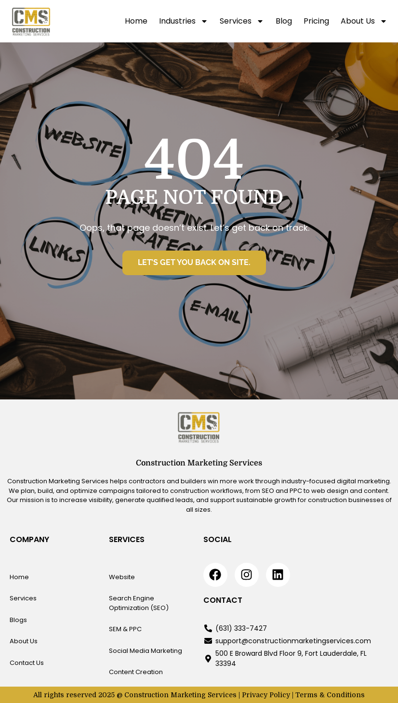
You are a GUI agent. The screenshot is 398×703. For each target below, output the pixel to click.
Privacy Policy (266, 695)
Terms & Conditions (330, 695)
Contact (222, 600)
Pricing (316, 21)
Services (242, 21)
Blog (284, 21)
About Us (364, 21)
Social (217, 539)
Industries (183, 21)
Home (136, 21)
